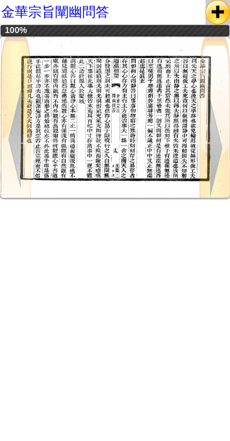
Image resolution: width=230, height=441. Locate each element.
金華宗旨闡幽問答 (55, 12)
